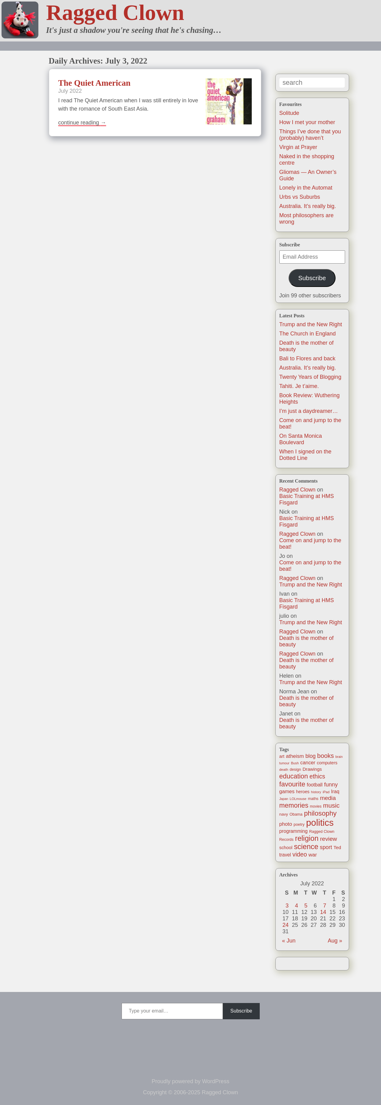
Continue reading (82, 123)
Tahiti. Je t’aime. (299, 386)
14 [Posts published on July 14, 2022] (323, 912)
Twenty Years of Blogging (310, 377)
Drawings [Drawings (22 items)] (312, 769)
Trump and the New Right (310, 324)
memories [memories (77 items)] (294, 805)
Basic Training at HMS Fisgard (306, 499)
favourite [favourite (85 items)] (292, 784)
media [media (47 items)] (328, 798)
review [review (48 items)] (328, 839)
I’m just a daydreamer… (308, 411)
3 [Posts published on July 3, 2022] (287, 906)
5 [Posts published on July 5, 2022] (305, 906)
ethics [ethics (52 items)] (317, 776)
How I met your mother (307, 122)
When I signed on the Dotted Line (305, 455)
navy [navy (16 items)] (283, 814)
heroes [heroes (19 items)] (302, 791)
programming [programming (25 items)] (293, 831)
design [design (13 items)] (295, 769)
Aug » (335, 941)
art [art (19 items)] (282, 756)
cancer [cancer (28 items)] (307, 762)
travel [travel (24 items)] (285, 854)
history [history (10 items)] (316, 792)
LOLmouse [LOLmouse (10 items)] (298, 799)
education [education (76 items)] (293, 776)
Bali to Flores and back (307, 358)
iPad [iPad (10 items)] (326, 792)
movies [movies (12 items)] (315, 806)
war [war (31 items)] (313, 855)
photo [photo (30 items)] (285, 824)
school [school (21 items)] (286, 847)
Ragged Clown (115, 12)
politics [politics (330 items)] (320, 822)
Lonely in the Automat (305, 188)
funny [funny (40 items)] (331, 785)
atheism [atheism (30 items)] (295, 756)
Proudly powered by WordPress (190, 1081)
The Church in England (307, 334)
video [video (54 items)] (300, 854)
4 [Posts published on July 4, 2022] (296, 906)
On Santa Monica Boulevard (300, 439)
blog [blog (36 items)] (310, 756)
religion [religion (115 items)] (306, 838)
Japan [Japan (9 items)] (283, 799)
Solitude (289, 113)
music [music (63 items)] (331, 805)
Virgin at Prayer (298, 147)
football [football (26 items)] (314, 784)
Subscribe (312, 278)
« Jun (289, 941)
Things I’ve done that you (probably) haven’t (310, 134)
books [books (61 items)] (325, 755)
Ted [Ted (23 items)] (337, 847)
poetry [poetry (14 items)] (299, 824)
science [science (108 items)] (306, 847)
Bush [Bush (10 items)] (295, 763)
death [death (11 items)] (283, 769)
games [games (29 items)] (287, 791)
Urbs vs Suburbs (299, 197)
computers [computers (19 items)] (327, 762)
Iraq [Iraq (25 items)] (335, 791)
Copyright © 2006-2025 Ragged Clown (190, 1092)
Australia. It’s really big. (307, 206)
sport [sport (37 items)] (326, 847)
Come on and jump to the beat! (310, 543)
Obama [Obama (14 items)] (296, 814)
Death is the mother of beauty (306, 641)
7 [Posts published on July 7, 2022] (324, 906)
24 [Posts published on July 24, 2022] (285, 925)
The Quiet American (94, 83)
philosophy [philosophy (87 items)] (320, 813)
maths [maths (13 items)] (313, 799)
